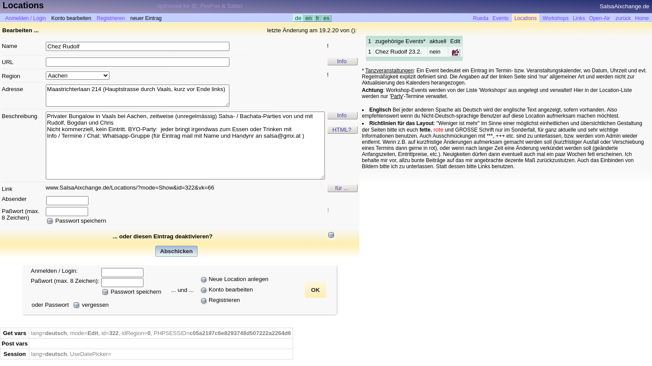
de (298, 18)
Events (500, 18)
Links (579, 18)
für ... (341, 188)
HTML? (342, 129)
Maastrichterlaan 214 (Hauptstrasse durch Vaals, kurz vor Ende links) (137, 96)
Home (642, 18)
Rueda (480, 18)
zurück (623, 18)
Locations (525, 18)
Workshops (556, 18)
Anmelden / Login (25, 18)
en (309, 18)
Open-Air (599, 18)
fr (317, 18)
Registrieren (111, 18)
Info (342, 61)
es (326, 18)
